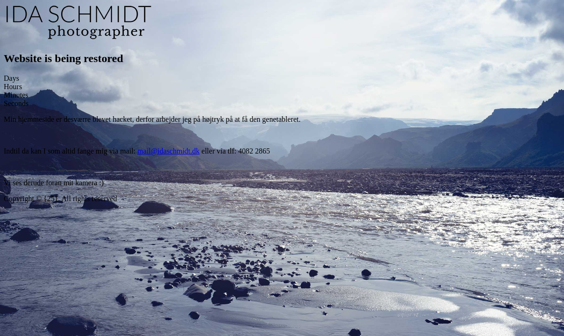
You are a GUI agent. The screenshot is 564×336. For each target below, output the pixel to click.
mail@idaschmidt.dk (168, 151)
